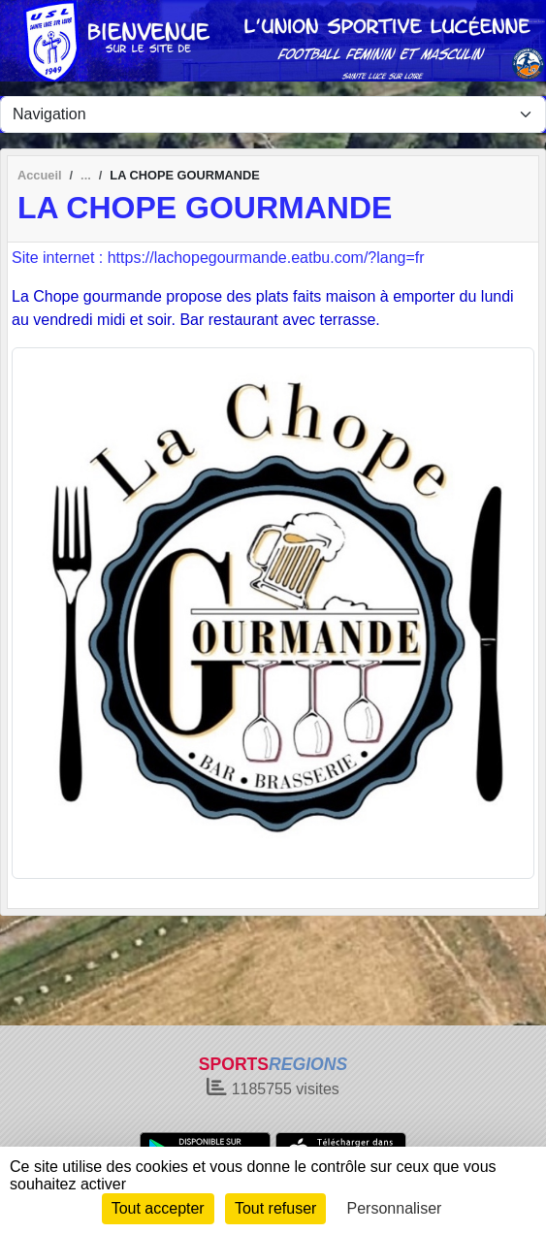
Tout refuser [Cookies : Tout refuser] (275, 1208)
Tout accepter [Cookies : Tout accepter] (158, 1208)
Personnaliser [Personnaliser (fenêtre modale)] (394, 1208)
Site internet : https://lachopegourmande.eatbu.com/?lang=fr (218, 257)
